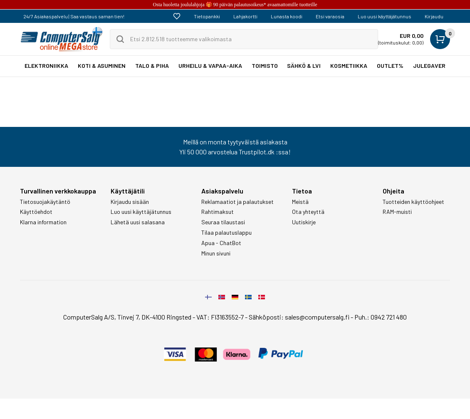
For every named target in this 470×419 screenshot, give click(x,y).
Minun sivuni (215, 253)
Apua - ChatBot (221, 243)
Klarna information (43, 222)
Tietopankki (207, 16)
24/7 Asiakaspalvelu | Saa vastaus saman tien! (73, 16)
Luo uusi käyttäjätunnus (384, 16)
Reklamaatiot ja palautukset (237, 201)
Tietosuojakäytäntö (45, 201)
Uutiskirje (304, 222)
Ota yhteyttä (308, 211)
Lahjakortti (245, 16)
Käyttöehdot (36, 211)
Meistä (300, 201)
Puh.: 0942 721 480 (380, 317)
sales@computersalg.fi (317, 317)
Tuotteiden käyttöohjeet (413, 201)
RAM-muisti (397, 211)
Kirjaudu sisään (130, 201)
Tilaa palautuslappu (226, 232)
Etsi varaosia (330, 16)
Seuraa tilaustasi (223, 222)
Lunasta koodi (286, 16)
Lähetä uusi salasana (138, 222)
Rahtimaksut (217, 211)
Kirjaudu (434, 16)
